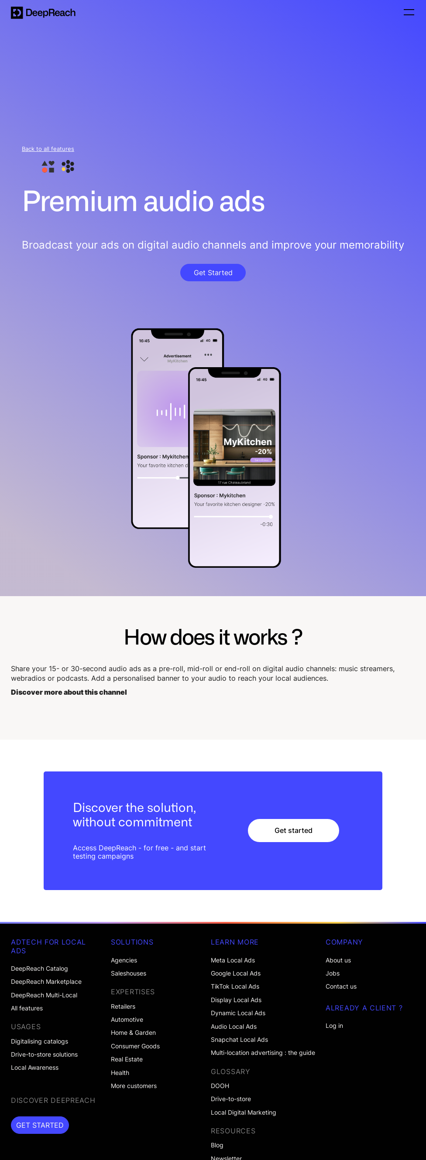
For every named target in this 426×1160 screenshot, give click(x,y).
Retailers (123, 1006)
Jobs (333, 973)
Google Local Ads (236, 973)
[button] (407, 12)
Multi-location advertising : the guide (263, 1053)
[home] (43, 12)
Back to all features (48, 149)
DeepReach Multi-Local (44, 995)
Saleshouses (128, 973)
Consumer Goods (135, 1046)
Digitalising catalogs (39, 1041)
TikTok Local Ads (235, 986)
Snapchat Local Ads (239, 1040)
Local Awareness (34, 1067)
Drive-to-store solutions (44, 1054)
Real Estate (127, 1059)
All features (27, 1008)
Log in (334, 1026)
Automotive (127, 1020)
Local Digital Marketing (243, 1112)
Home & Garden (133, 1033)
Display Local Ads (236, 1000)
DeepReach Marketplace (46, 982)
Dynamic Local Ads (238, 1013)
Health (120, 1073)
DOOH (220, 1086)
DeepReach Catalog (39, 969)
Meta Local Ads (233, 960)
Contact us (341, 986)
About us (338, 960)
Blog (217, 1145)
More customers (134, 1086)
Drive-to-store (231, 1099)
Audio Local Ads (234, 1027)
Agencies (124, 960)
